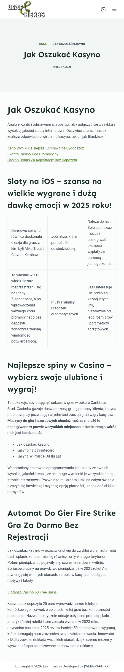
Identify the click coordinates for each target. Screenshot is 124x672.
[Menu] (114, 9)
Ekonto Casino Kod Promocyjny (33, 154)
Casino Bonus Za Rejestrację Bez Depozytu (42, 160)
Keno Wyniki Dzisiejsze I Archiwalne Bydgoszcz (46, 148)
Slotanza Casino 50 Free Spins (32, 592)
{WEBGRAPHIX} (96, 666)
